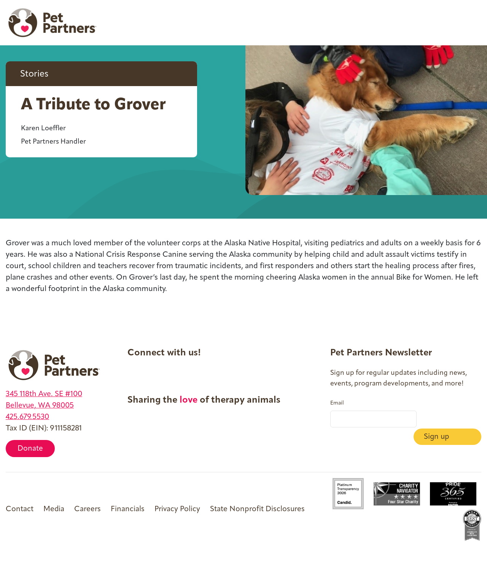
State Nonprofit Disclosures (258, 509)
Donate (30, 449)
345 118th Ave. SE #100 (45, 394)
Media (54, 509)
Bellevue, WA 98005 (40, 405)
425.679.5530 (28, 417)
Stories (35, 74)
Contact (19, 509)
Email (337, 403)
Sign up (448, 419)
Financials (128, 509)
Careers (88, 509)
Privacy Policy (178, 509)
